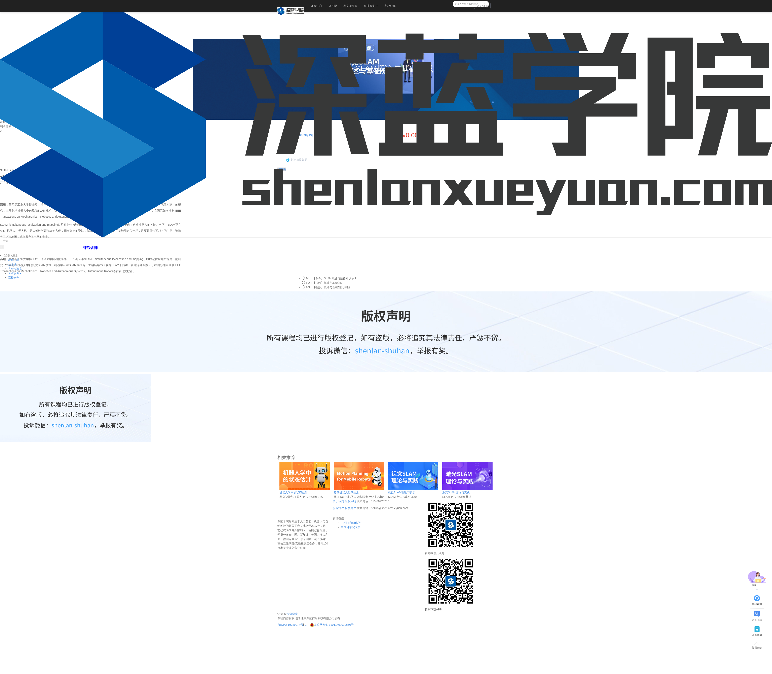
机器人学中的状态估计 (293, 492)
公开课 (333, 5)
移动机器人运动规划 (346, 492)
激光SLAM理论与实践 (456, 492)
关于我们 (338, 501)
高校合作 (390, 5)
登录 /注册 (11, 255)
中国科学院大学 (350, 527)
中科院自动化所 (350, 522)
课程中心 (316, 5)
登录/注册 (482, 6)
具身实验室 (350, 5)
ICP (306, 624)
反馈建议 (350, 508)
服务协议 (338, 508)
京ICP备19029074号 (290, 624)
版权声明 (350, 501)
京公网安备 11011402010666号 (332, 624)
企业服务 (371, 5)
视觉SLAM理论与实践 (401, 492)
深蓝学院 (292, 613)
